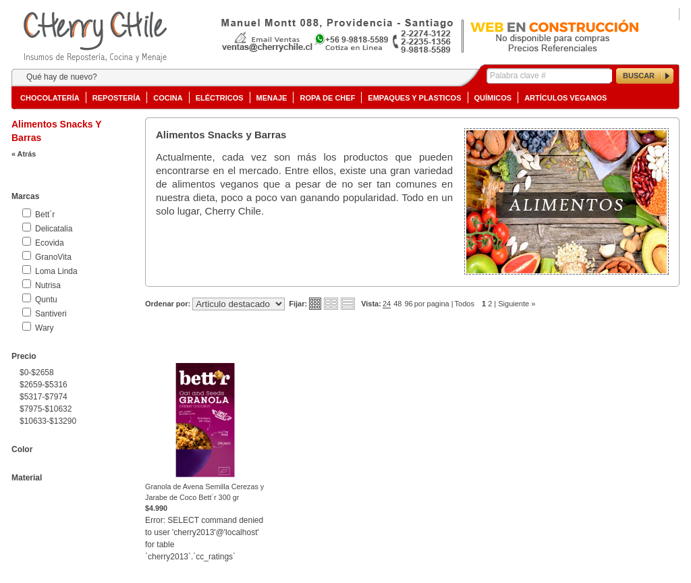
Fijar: (298, 304)
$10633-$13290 (48, 421)
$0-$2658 (37, 372)
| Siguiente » (514, 304)
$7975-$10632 (46, 409)
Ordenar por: (167, 304)
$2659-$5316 (43, 384)
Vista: (371, 304)
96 (408, 304)
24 (387, 304)
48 (397, 304)
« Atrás (23, 154)
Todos (464, 304)
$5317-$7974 (43, 396)
